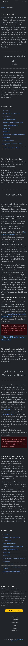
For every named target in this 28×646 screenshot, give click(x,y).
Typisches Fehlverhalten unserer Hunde (13, 122)
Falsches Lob (6, 128)
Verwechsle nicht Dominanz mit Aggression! (14, 134)
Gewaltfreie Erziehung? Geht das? (11, 113)
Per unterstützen (14, 611)
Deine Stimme (6, 137)
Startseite (15, 617)
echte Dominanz (8, 414)
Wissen (15, 628)
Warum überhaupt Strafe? (9, 119)
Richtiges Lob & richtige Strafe (10, 125)
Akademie (15, 620)
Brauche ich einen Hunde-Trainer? (11, 147)
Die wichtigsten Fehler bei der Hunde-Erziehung (12, 143)
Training (15, 625)
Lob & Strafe (7, 116)
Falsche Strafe (6, 131)
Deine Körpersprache (8, 140)
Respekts (8, 409)
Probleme (15, 631)
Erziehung (3, 7)
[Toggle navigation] (16, 2)
